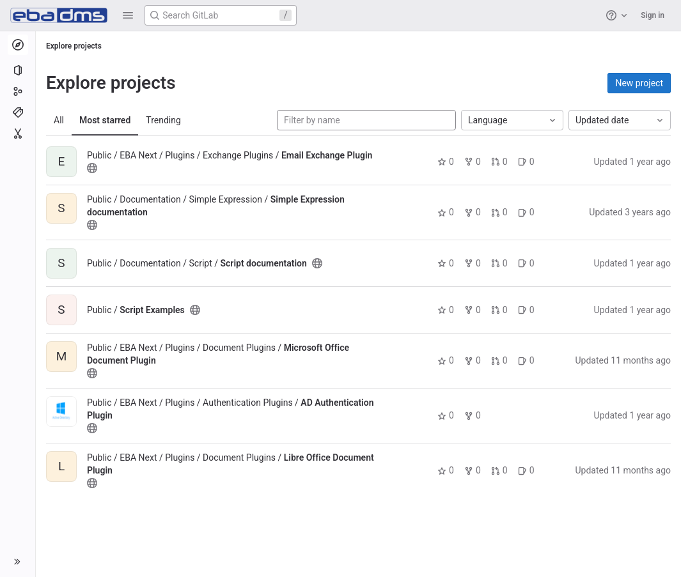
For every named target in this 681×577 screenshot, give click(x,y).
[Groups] (17, 91)
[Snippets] (17, 133)
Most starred (104, 120)
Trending (163, 120)
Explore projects (74, 46)
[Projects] (17, 70)
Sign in (652, 15)
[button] (128, 15)
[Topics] (17, 112)
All (59, 120)
